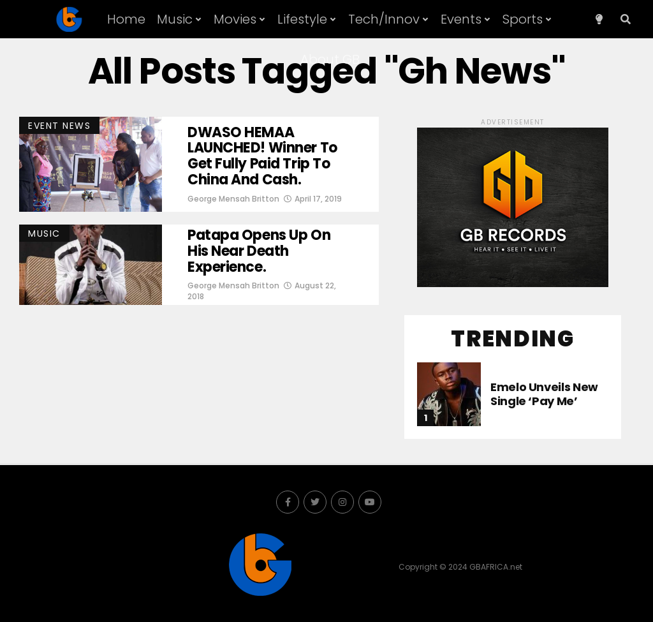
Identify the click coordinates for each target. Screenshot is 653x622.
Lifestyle (302, 19)
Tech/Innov (384, 19)
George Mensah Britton (233, 198)
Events (461, 19)
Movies (235, 19)
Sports (523, 19)
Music (175, 19)
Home (126, 19)
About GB (330, 59)
